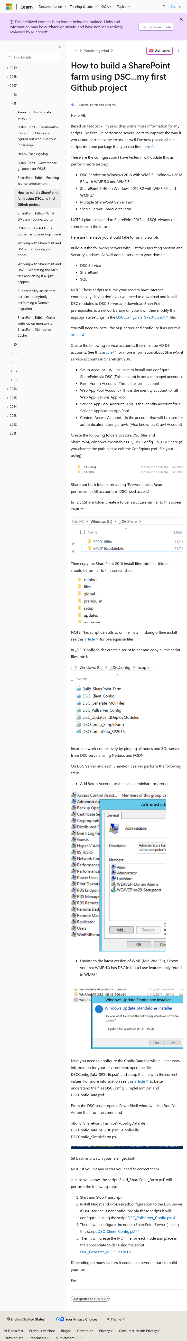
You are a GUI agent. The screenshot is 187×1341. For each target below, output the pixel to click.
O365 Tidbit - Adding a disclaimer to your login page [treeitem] (39, 231)
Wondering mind (96, 50)
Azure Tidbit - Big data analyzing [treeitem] (34, 115)
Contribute (85, 1330)
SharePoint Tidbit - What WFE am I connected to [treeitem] (36, 216)
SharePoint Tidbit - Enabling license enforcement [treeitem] (38, 180)
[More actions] (179, 51)
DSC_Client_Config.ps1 (116, 1231)
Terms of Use (13, 1337)
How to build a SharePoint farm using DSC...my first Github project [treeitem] (38, 198)
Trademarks (37, 1337)
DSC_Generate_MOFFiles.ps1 (104, 1251)
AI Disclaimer (13, 1330)
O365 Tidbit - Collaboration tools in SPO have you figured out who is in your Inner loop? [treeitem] (38, 136)
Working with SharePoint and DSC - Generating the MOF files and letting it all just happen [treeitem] (39, 273)
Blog (64, 1330)
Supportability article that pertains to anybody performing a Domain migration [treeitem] (37, 299)
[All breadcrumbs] (75, 51)
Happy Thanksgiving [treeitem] (33, 153)
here (146, 146)
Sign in (176, 6)
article (76, 334)
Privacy (104, 1330)
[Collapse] (60, 46)
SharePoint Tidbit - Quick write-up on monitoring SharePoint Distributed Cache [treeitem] (36, 326)
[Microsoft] (9, 6)
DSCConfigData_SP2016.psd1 (140, 317)
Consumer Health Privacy (138, 1330)
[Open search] (164, 6)
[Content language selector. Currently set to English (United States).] (26, 1319)
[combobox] (33, 57)
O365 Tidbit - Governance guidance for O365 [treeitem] (37, 165)
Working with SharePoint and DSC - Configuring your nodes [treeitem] (39, 249)
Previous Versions (42, 1330)
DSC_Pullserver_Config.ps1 (150, 1217)
